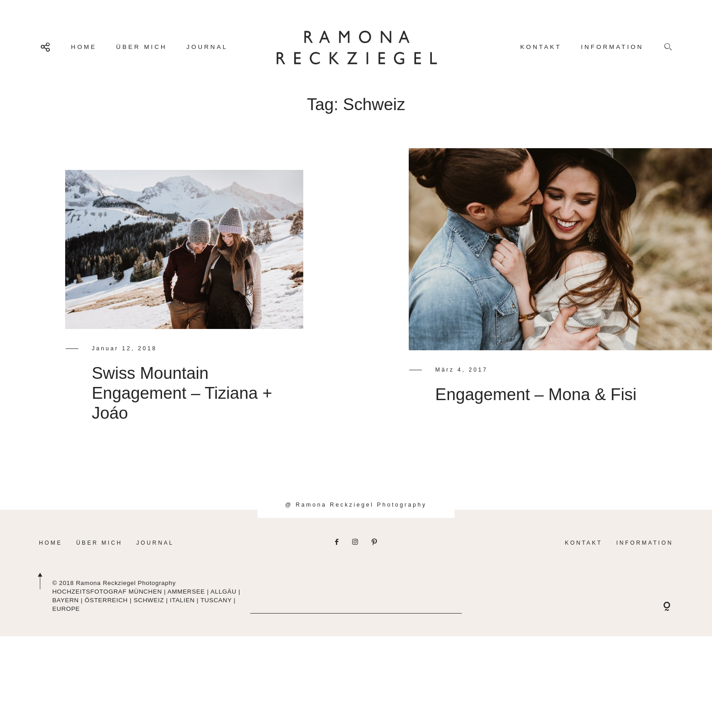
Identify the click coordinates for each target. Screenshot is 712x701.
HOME (84, 47)
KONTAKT (540, 47)
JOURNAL (207, 47)
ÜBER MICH (141, 47)
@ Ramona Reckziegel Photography (356, 525)
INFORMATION (612, 47)
